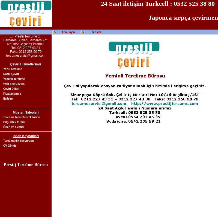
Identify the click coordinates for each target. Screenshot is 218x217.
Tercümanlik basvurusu (18, 140)
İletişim (96, 32)
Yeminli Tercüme (14, 78)
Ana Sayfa (68, 32)
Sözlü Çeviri (11, 74)
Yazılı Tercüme (12, 69)
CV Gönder (10, 145)
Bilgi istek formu (14, 122)
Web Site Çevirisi (14, 83)
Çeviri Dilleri (11, 88)
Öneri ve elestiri (13, 127)
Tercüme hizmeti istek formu (21, 117)
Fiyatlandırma (12, 93)
